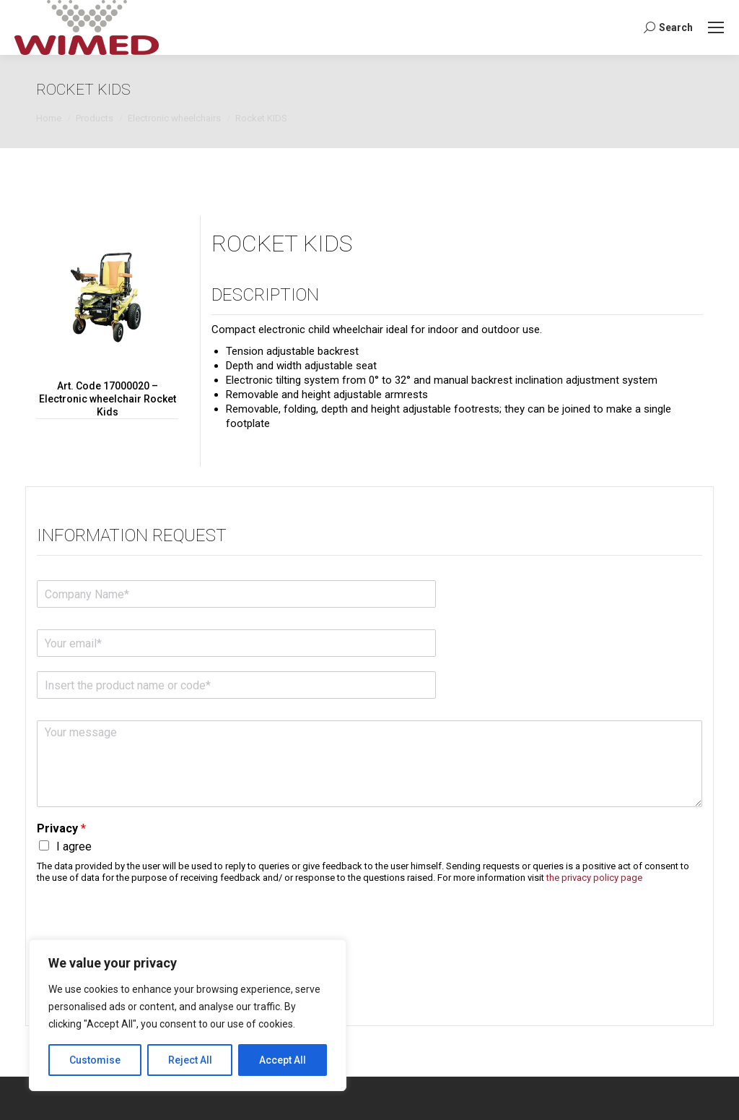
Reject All (190, 1060)
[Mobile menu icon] (716, 27)
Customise (95, 1060)
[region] (187, 1015)
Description (265, 295)
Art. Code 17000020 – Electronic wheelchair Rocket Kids (107, 399)
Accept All (282, 1060)
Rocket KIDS (281, 243)
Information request (132, 535)
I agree (74, 846)
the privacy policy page (594, 877)
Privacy (61, 828)
